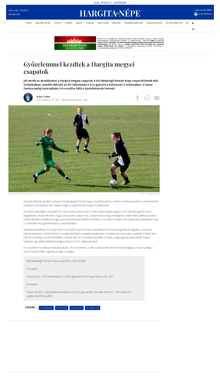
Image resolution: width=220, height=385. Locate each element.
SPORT (57, 23)
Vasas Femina (76, 308)
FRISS (29, 23)
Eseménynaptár (134, 23)
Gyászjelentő (154, 23)
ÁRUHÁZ (116, 23)
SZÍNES (68, 23)
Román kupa (62, 308)
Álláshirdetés (174, 23)
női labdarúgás (46, 308)
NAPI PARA (103, 23)
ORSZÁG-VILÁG (43, 23)
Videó (79, 23)
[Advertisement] (84, 346)
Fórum (90, 23)
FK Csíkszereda (92, 308)
